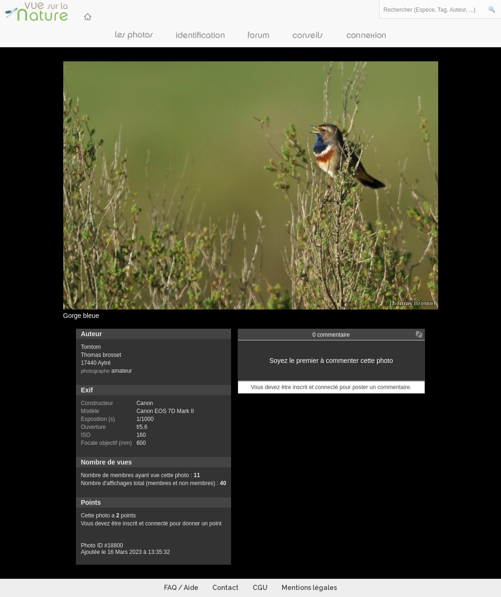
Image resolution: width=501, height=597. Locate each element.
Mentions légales (309, 587)
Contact (225, 587)
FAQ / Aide (181, 587)
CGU (260, 587)
